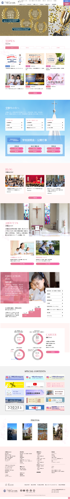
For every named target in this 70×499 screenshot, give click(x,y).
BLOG (52, 469)
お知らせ (27, 47)
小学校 (38, 456)
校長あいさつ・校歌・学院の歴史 (10, 458)
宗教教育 (48, 296)
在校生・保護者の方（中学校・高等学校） (58, 473)
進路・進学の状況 (22, 470)
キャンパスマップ (54, 461)
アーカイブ (6, 462)
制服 (52, 462)
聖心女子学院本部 (62, 486)
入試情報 (58, 47)
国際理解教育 (49, 302)
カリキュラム (49, 317)
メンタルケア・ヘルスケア (56, 464)
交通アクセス (21, 1)
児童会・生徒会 (54, 459)
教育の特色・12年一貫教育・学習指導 (54, 292)
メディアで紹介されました (9, 468)
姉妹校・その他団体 (8, 460)
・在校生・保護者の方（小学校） (23, 0)
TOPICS (53, 468)
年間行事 (53, 456)
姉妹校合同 (31, 493)
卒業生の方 (53, 474)
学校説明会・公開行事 (40, 467)
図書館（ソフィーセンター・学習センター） (54, 311)
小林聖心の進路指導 (23, 471)
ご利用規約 (6, 477)
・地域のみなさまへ (49, 0)
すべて (12, 47)
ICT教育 (48, 305)
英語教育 (48, 299)
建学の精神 (6, 455)
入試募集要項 (8, 122)
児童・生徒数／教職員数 (9, 459)
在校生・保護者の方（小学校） (56, 472)
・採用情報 (54, 0)
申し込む (16, 151)
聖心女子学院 (33, 486)
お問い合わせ (22, 477)
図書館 (26, 462)
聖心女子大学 (27, 486)
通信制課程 (54, 4)
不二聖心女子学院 (40, 486)
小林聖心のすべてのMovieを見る (10, 467)
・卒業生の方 (44, 0)
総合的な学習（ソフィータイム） (53, 308)
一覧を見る (35, 93)
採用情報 (6, 474)
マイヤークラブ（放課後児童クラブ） (57, 460)
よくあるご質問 (9, 127)
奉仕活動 (48, 314)
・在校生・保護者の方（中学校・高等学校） (34, 0)
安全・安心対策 (7, 461)
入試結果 (8, 125)
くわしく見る (16, 148)
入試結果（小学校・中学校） (41, 460)
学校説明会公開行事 (67, 4)
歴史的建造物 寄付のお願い (9, 472)
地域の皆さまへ (7, 473)
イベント (42, 47)
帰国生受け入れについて (31, 127)
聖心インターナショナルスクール (51, 486)
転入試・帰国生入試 (40, 458)
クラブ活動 (53, 458)
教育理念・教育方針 (8, 456)
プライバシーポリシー (8, 478)
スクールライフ (54, 455)
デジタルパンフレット (8, 470)
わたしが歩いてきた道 (8, 469)
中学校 (38, 459)
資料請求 (66, 1)
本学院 (27, 493)
